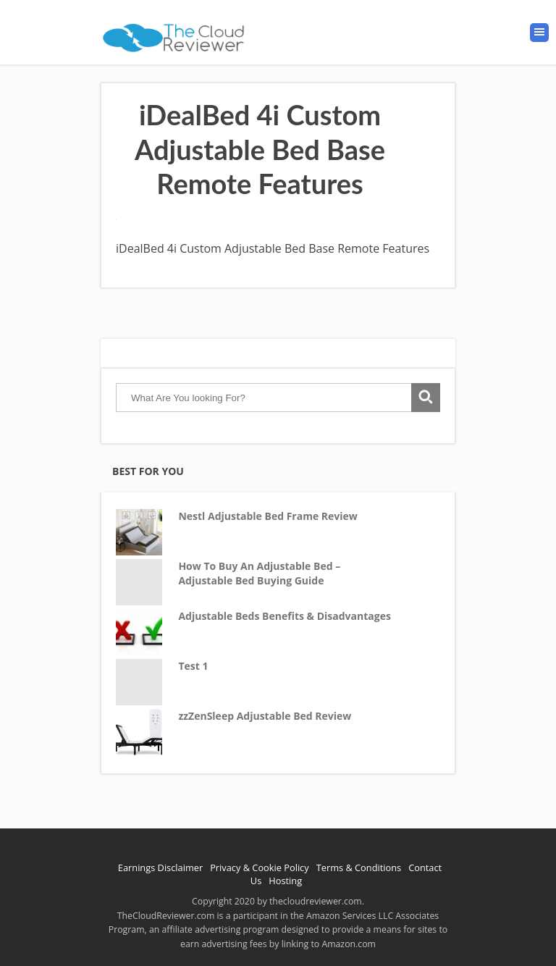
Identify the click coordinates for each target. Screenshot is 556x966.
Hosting (285, 880)
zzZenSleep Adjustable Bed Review (264, 716)
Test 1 (193, 666)
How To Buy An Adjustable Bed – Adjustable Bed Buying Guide (259, 573)
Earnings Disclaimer (160, 867)
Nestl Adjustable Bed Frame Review (267, 516)
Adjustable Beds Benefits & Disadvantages (284, 616)
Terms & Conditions (358, 867)
